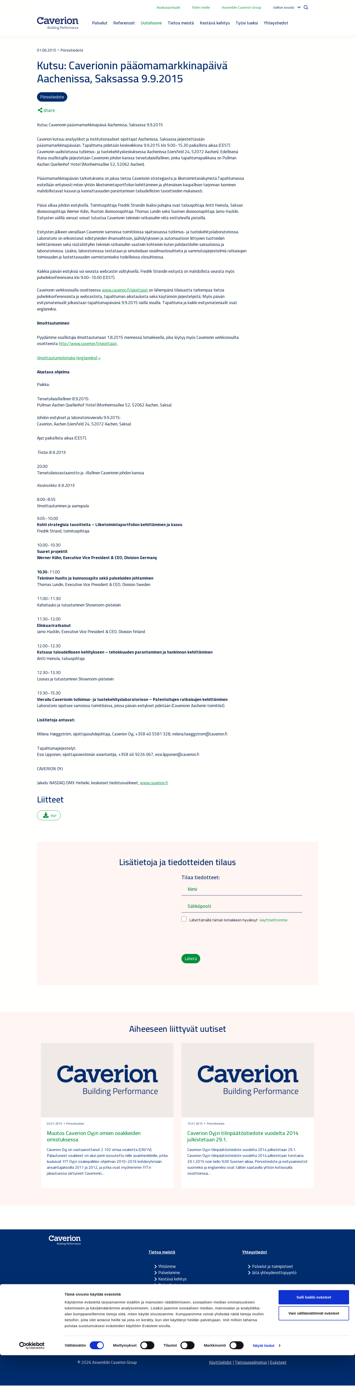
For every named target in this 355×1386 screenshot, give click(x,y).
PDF (49, 816)
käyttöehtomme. (274, 920)
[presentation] (218, 938)
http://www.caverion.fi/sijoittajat (88, 344)
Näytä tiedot (263, 1376)
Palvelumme (169, 1273)
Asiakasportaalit (168, 7)
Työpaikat (167, 1286)
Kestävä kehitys (215, 23)
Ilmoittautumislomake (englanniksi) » (69, 358)
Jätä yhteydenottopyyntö (274, 1273)
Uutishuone (151, 23)
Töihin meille (201, 7)
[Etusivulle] (57, 23)
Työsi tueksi (247, 23)
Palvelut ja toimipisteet (272, 1267)
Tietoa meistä (181, 23)
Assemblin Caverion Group (241, 7)
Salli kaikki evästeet (314, 1328)
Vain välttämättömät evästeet (313, 1344)
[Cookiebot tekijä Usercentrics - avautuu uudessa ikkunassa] (31, 1376)
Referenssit (124, 23)
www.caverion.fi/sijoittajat (125, 290)
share (46, 110)
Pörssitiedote (52, 97)
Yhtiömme (167, 1267)
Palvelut (99, 23)
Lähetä (191, 959)
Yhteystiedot (276, 23)
